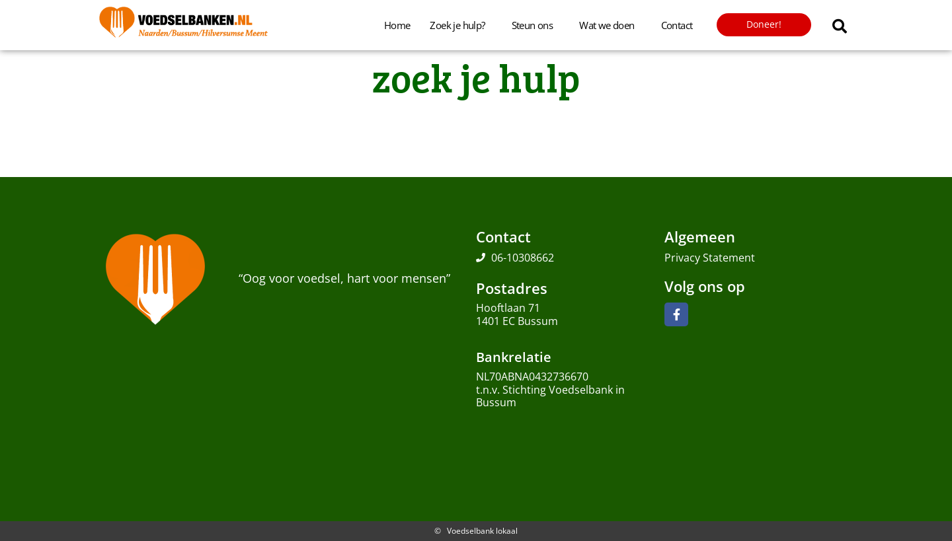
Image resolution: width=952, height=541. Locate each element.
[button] (839, 26)
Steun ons (536, 25)
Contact (677, 25)
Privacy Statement (709, 257)
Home (397, 25)
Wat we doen (610, 25)
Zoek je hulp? (460, 25)
